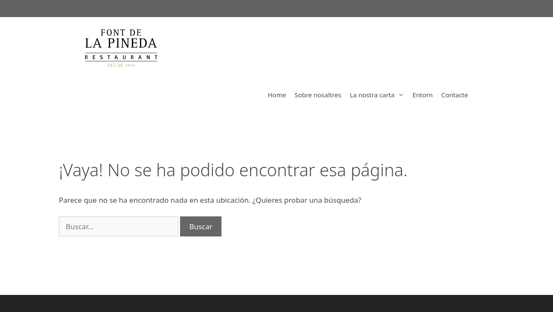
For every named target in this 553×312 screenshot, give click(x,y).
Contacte (454, 94)
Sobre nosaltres (317, 94)
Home (277, 94)
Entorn (423, 94)
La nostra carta (379, 95)
